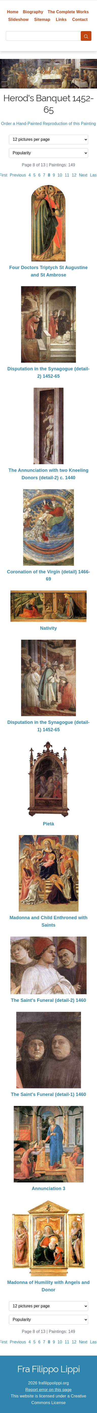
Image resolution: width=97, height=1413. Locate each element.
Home (12, 12)
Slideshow (18, 19)
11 (67, 175)
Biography (33, 12)
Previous (18, 175)
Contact (80, 19)
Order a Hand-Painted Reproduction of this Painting (48, 123)
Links (61, 19)
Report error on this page (48, 1389)
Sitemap (42, 19)
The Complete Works (68, 12)
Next (83, 175)
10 (60, 175)
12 (74, 175)
